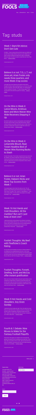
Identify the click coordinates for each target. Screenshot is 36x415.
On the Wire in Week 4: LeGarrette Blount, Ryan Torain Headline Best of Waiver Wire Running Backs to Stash (17, 147)
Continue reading (11, 58)
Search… (3, 389)
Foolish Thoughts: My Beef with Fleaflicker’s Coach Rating (17, 243)
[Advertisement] (18, 24)
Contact (32, 12)
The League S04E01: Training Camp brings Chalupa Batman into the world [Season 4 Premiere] (9, 377)
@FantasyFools (22, 12)
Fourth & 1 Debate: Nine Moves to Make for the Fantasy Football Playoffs (16, 331)
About (28, 12)
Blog (17, 12)
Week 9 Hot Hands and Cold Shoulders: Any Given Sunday (17, 302)
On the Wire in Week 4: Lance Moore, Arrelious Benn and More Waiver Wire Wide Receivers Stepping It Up (17, 112)
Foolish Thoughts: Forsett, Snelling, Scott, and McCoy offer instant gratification (17, 272)
